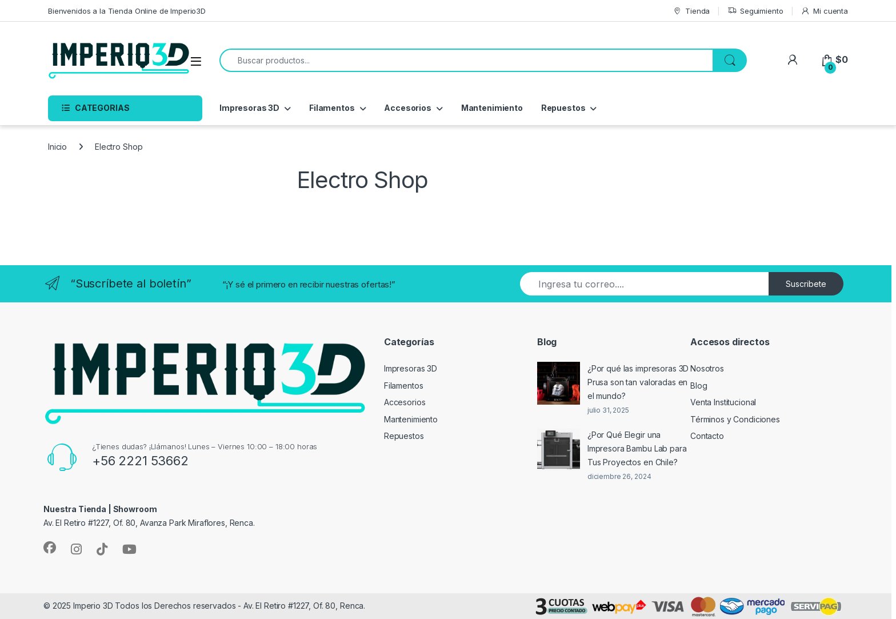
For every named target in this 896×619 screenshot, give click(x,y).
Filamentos (332, 108)
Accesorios (407, 108)
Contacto (707, 436)
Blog (698, 385)
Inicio (57, 146)
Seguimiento (755, 11)
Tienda (691, 11)
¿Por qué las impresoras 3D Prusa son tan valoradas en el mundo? (638, 382)
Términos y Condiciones (735, 419)
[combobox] (466, 60)
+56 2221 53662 (140, 460)
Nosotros (707, 368)
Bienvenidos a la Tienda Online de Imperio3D (127, 10)
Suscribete (806, 284)
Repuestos (563, 108)
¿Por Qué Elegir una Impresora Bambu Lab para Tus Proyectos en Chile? (637, 448)
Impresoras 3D (249, 108)
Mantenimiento (492, 108)
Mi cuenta (824, 11)
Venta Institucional (723, 402)
